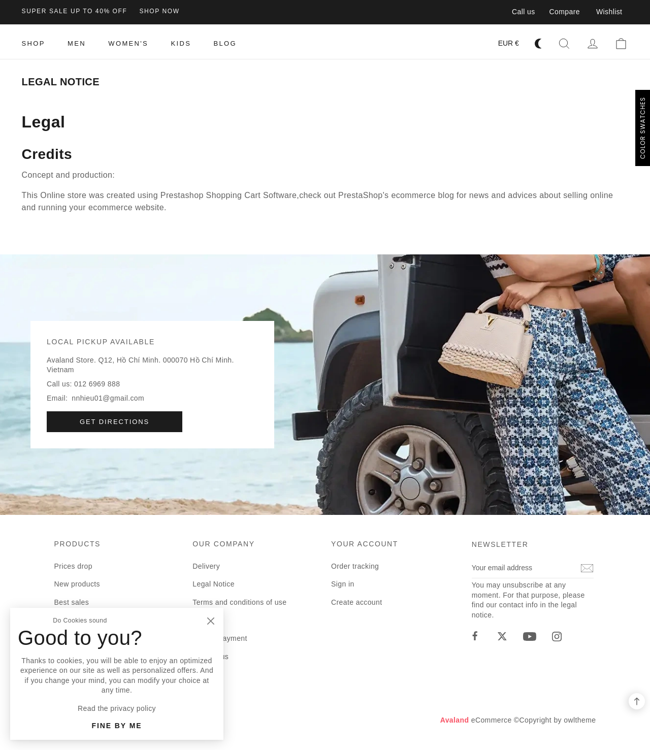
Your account (364, 544)
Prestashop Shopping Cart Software (228, 195)
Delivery (206, 566)
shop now (159, 11)
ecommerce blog (422, 195)
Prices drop (73, 566)
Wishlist (609, 12)
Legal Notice (213, 584)
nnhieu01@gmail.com (108, 398)
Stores (203, 693)
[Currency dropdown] (508, 44)
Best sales (71, 602)
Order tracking (355, 566)
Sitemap (206, 674)
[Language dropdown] (479, 44)
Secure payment (219, 638)
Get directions (114, 422)
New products (77, 584)
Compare (564, 12)
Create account (356, 602)
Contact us (210, 657)
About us (207, 620)
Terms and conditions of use (239, 602)
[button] (564, 44)
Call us (523, 12)
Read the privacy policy (117, 708)
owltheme (580, 720)
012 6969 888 (97, 384)
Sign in (342, 584)
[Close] (210, 620)
